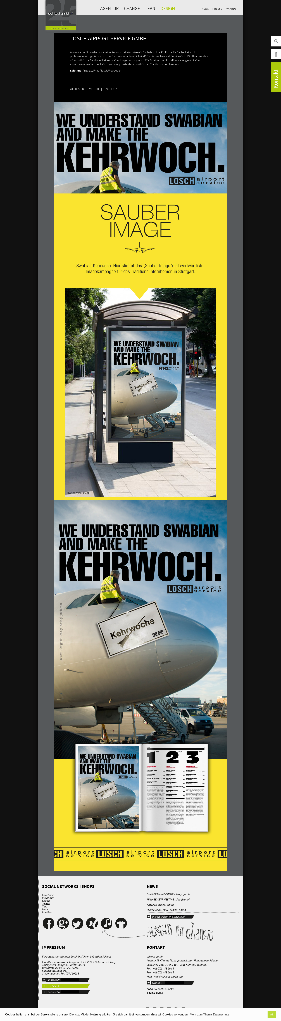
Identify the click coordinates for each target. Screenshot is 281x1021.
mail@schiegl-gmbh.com (169, 976)
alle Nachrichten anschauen (168, 916)
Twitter (46, 903)
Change (132, 8)
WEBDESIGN (77, 89)
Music (45, 909)
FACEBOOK (110, 89)
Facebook (48, 895)
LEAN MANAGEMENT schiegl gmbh (166, 910)
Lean (150, 8)
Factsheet (53, 986)
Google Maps (155, 993)
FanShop (47, 912)
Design (168, 8)
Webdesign (114, 70)
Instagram (48, 898)
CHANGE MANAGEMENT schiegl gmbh (168, 894)
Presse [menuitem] (217, 8)
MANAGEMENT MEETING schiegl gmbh (168, 899)
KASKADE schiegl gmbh (160, 904)
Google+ (47, 900)
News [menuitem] (205, 8)
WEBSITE (94, 89)
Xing (44, 906)
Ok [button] (271, 1014)
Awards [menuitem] (231, 8)
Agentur (109, 8)
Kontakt (156, 982)
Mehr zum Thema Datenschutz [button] (209, 1014)
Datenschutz (54, 992)
